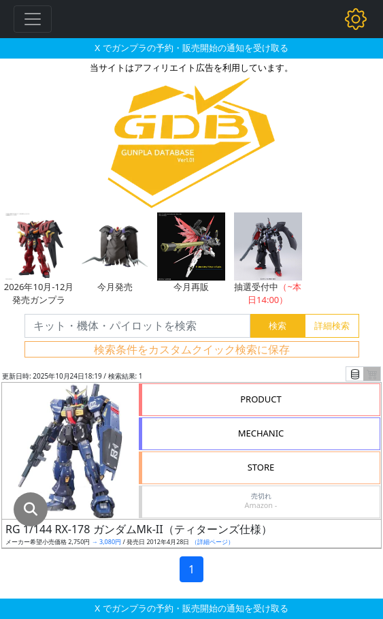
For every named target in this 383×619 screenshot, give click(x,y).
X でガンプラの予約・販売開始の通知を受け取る (191, 48)
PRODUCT (261, 399)
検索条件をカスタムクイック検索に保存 (192, 349)
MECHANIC (261, 433)
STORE (261, 467)
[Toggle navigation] (33, 19)
